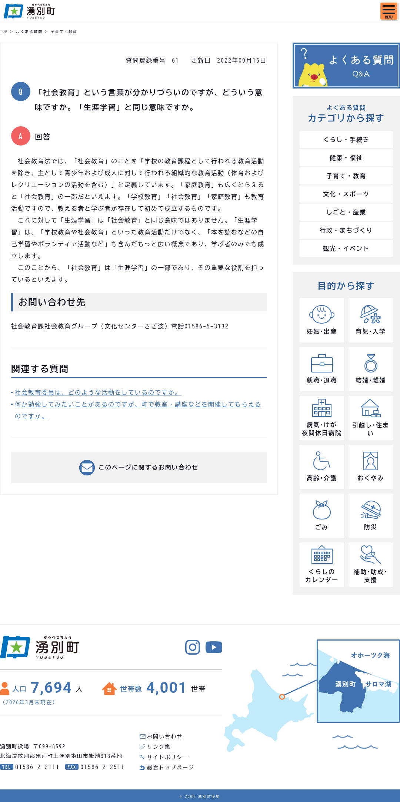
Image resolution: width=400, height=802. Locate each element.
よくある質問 (29, 31)
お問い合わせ (165, 736)
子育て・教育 (64, 31)
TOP (4, 31)
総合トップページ (170, 767)
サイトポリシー (168, 757)
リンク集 (159, 746)
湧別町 (29, 11)
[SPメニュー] (389, 11)
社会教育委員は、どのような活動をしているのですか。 (98, 392)
